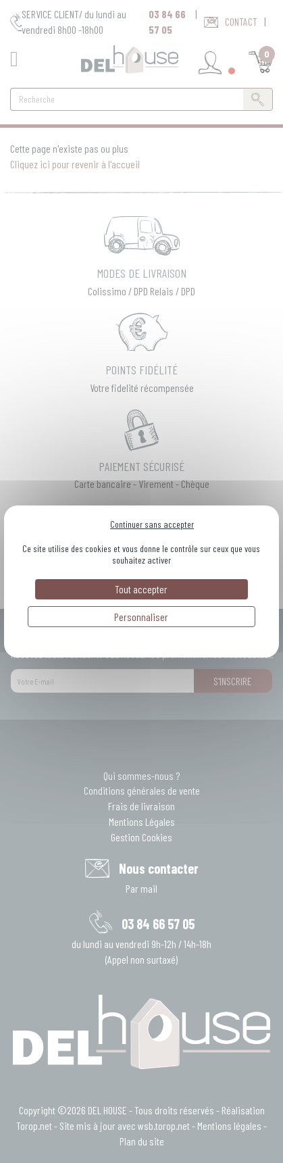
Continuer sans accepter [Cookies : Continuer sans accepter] (152, 524)
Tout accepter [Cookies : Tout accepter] (141, 589)
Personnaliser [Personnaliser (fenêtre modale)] (141, 616)
